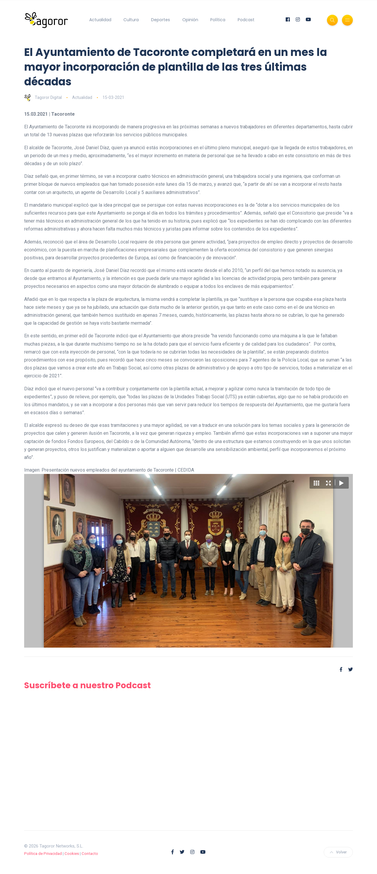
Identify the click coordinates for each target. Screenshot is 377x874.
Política (217, 20)
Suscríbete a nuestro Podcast (87, 685)
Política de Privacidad (43, 853)
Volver (338, 852)
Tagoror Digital (43, 97)
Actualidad (100, 20)
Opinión (190, 20)
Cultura (131, 20)
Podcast (246, 20)
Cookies (72, 853)
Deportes (160, 20)
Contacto (90, 853)
